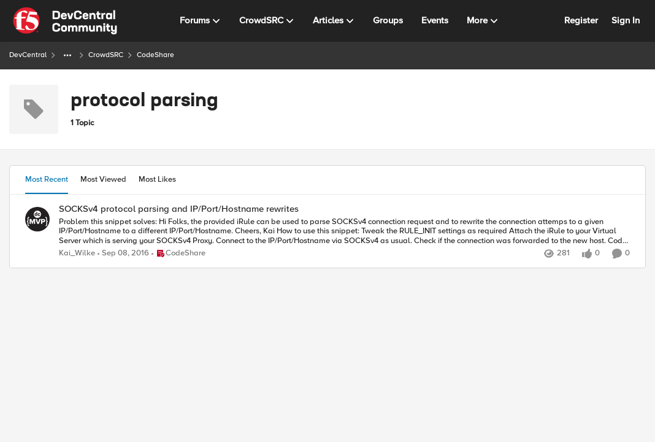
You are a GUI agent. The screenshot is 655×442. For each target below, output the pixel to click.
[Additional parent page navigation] (67, 55)
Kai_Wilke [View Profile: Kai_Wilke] (77, 253)
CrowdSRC (105, 55)
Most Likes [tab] (157, 179)
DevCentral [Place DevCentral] (28, 55)
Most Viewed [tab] (103, 179)
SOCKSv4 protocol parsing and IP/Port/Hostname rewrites (179, 209)
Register (581, 20)
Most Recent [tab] (46, 179)
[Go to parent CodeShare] (178, 253)
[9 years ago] (123, 253)
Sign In (625, 20)
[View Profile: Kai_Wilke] (37, 219)
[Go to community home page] (65, 21)
